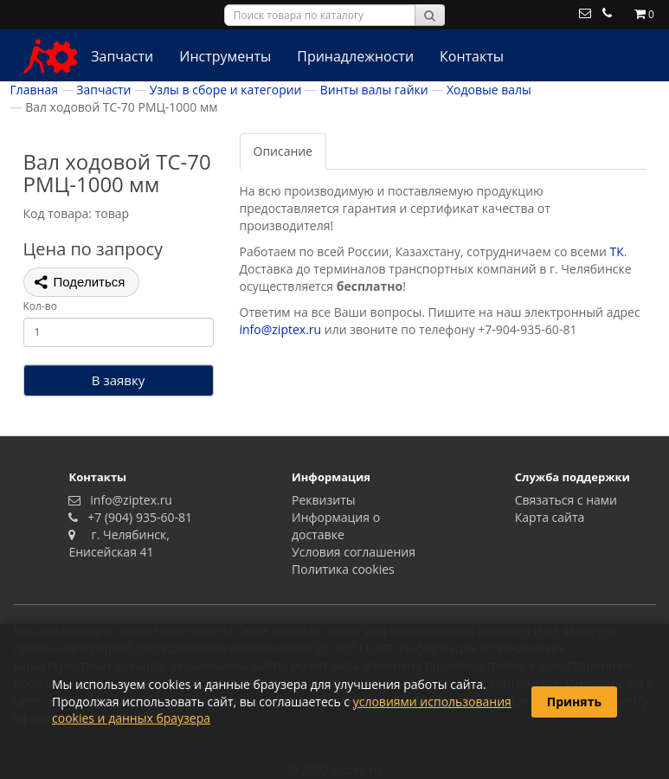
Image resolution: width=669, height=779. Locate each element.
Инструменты (225, 56)
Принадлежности (355, 56)
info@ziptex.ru (281, 329)
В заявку (118, 380)
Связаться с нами (566, 500)
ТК (617, 251)
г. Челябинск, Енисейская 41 (119, 543)
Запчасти (122, 56)
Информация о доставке (336, 526)
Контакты (472, 56)
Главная (34, 89)
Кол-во (40, 306)
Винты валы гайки (374, 89)
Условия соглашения (353, 552)
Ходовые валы (489, 89)
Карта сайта (550, 517)
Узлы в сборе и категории (226, 89)
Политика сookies (343, 569)
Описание (283, 151)
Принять (574, 701)
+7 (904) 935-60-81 (136, 517)
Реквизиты (323, 500)
